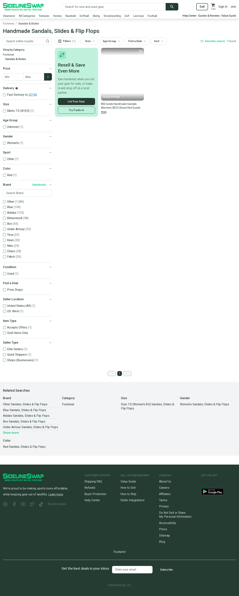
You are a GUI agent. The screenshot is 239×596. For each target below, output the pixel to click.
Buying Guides (57, 504)
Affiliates (165, 494)
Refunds (89, 487)
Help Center (189, 15)
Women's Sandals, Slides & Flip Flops (204, 404)
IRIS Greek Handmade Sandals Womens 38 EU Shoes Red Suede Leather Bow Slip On (120, 106)
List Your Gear (76, 101)
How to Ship (128, 494)
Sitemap (164, 535)
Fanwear (44, 15)
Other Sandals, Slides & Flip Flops (25, 404)
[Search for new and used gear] (114, 6)
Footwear (8, 23)
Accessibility (167, 523)
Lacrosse (138, 15)
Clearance (9, 15)
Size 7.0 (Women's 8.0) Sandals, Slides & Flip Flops (147, 406)
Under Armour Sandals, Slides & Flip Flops (30, 427)
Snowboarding (112, 15)
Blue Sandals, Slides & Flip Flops (24, 410)
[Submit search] (172, 6)
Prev (111, 373)
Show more (11, 432)
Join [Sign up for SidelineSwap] (233, 6)
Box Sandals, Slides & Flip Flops (24, 421)
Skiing (96, 15)
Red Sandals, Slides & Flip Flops (24, 446)
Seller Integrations (132, 500)
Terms (163, 500)
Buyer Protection (95, 494)
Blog (162, 541)
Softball (84, 15)
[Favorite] (140, 51)
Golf (127, 15)
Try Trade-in (76, 110)
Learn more (55, 494)
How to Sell (128, 487)
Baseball (71, 15)
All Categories (27, 15)
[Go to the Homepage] (23, 6)
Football (152, 15)
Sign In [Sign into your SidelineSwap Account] (222, 6)
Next (127, 373)
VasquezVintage (111, 97)
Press (163, 529)
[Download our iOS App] (215, 483)
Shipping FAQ (93, 481)
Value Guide (228, 15)
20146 (33, 94)
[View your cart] (213, 6)
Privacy (164, 506)
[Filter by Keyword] (23, 41)
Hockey (57, 15)
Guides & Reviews (209, 15)
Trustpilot (119, 552)
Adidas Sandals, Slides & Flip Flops (26, 415)
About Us (165, 481)
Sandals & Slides (28, 23)
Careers (164, 487)
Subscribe (166, 569)
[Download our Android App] (218, 492)
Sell (202, 6)
